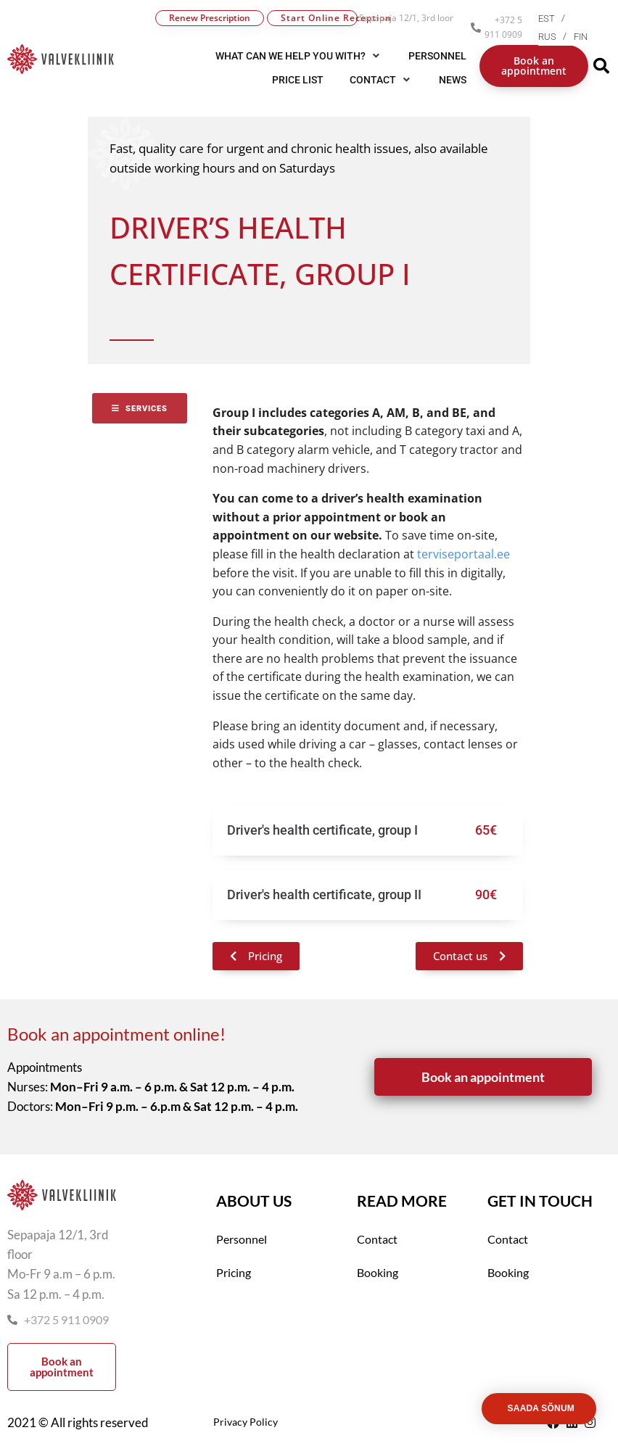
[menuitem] (555, 18)
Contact (377, 1239)
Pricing (233, 1272)
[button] (381, 79)
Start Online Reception (319, 18)
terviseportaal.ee (462, 554)
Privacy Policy (245, 1422)
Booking (377, 1272)
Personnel (241, 1239)
